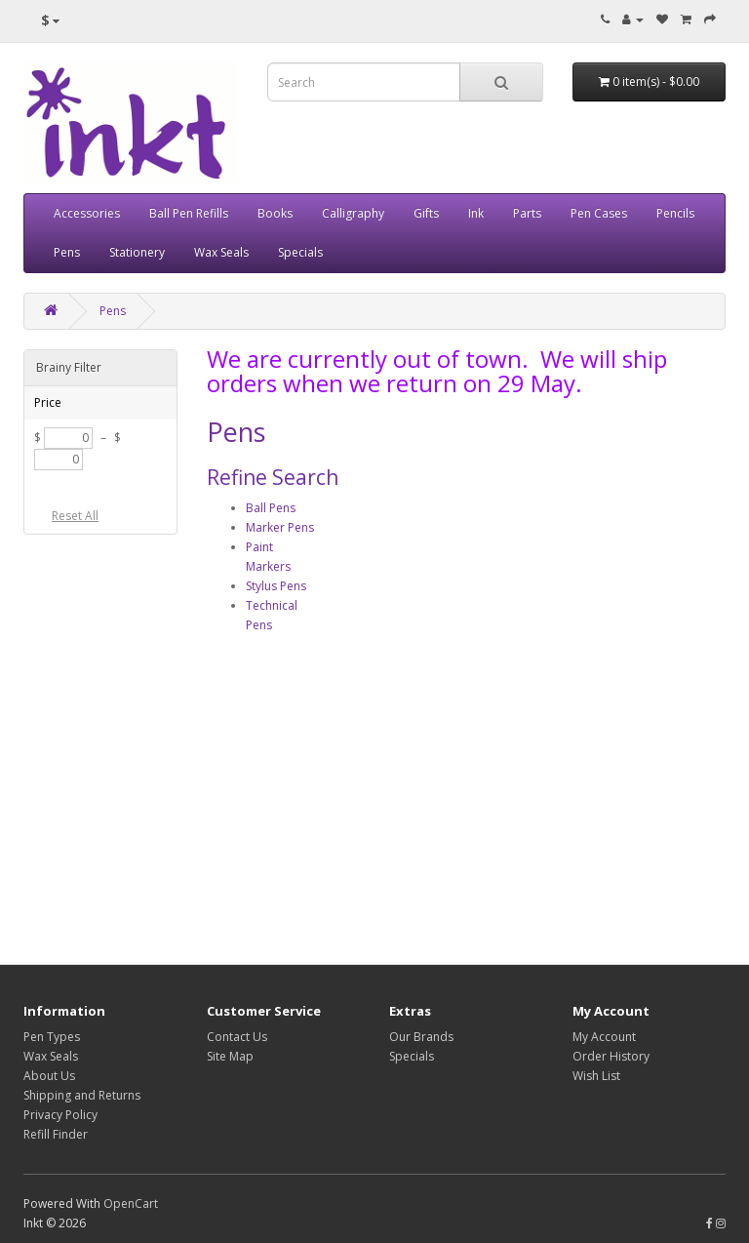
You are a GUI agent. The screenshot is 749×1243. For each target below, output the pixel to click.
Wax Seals (221, 252)
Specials (300, 252)
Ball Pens (271, 508)
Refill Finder (55, 1134)
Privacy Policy (60, 1114)
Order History (611, 1056)
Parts (527, 213)
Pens (67, 252)
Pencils (675, 213)
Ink (476, 213)
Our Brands (421, 1036)
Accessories (87, 213)
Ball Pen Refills (188, 213)
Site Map (230, 1056)
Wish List (596, 1075)
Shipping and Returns (81, 1095)
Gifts (426, 213)
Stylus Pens (276, 586)
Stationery (137, 252)
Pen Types (51, 1036)
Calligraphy (353, 213)
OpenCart (130, 1203)
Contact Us (237, 1036)
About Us (49, 1075)
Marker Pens (280, 527)
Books (275, 213)
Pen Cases (599, 213)
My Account (604, 1036)
